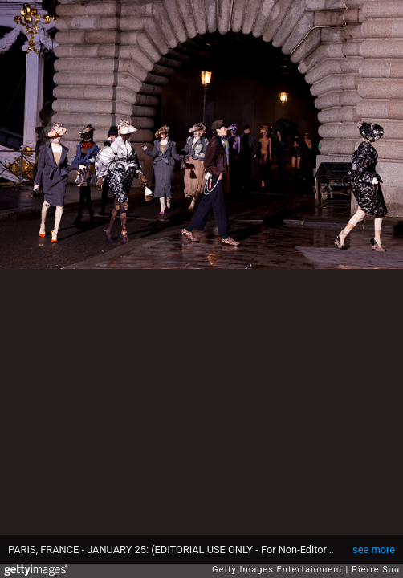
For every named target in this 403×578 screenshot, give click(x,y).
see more (373, 549)
